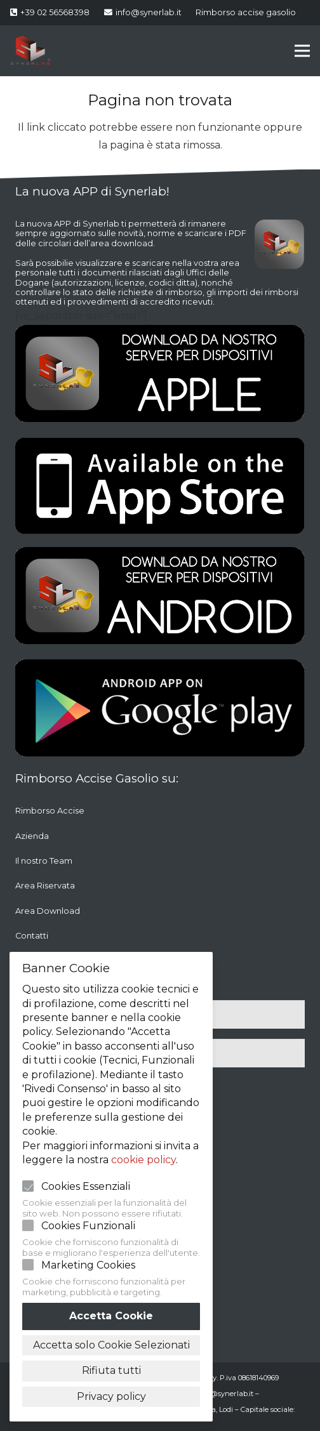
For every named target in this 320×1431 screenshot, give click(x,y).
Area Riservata (45, 885)
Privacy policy (111, 1396)
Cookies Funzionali (88, 1226)
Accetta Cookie (111, 1316)
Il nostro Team (43, 861)
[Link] (30, 51)
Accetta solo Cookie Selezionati (111, 1345)
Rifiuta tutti (111, 1370)
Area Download (47, 911)
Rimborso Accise (49, 810)
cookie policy (143, 1160)
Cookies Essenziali (85, 1186)
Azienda (32, 836)
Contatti (31, 935)
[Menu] (302, 51)
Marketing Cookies (88, 1265)
